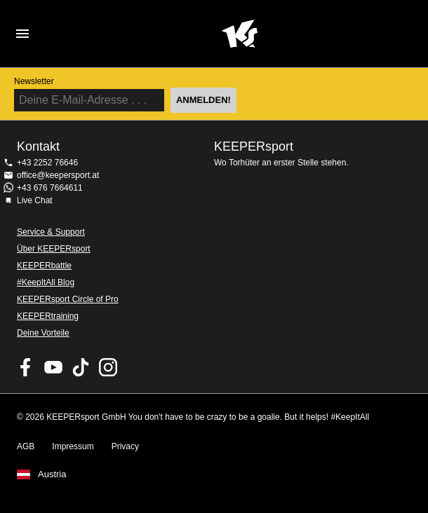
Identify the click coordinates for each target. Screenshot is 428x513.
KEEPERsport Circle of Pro (68, 299)
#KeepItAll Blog (45, 282)
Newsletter (34, 81)
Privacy (125, 446)
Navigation (22, 33)
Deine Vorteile (43, 333)
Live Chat (35, 200)
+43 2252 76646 (47, 162)
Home (239, 34)
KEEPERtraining (48, 316)
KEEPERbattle (44, 266)
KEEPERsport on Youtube (53, 367)
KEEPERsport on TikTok (81, 367)
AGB (25, 446)
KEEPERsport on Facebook (26, 367)
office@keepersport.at (58, 175)
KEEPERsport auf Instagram (108, 367)
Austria (52, 474)
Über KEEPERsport (54, 249)
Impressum (72, 446)
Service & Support (51, 232)
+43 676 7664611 (50, 188)
